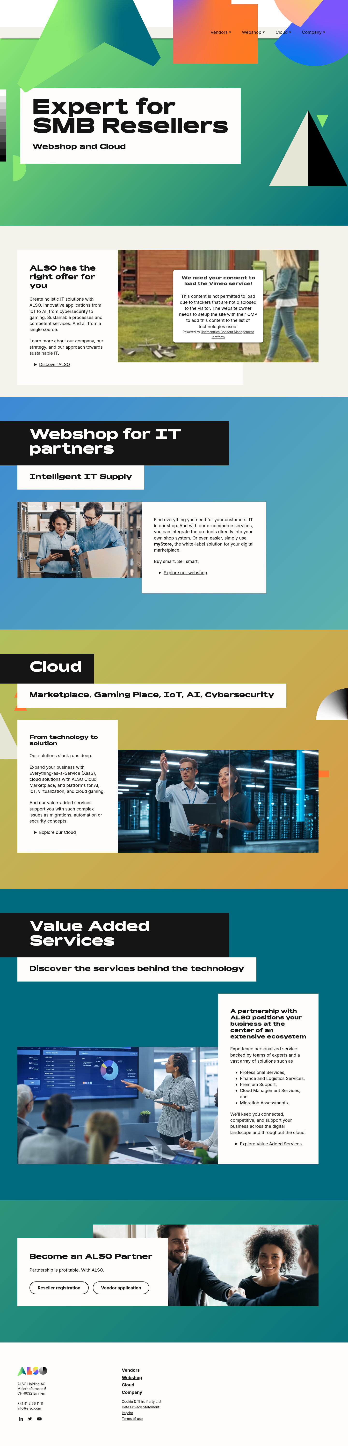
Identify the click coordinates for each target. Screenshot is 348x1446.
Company (132, 1392)
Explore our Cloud (57, 832)
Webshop (132, 1377)
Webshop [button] (252, 32)
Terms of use (132, 1419)
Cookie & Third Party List (141, 1401)
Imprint (127, 1413)
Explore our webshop (185, 572)
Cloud (128, 1384)
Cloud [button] (282, 32)
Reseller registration (59, 1287)
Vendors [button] (219, 32)
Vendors (131, 1370)
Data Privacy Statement (140, 1407)
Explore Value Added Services (271, 1143)
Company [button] (312, 32)
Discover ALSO (54, 364)
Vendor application (121, 1287)
